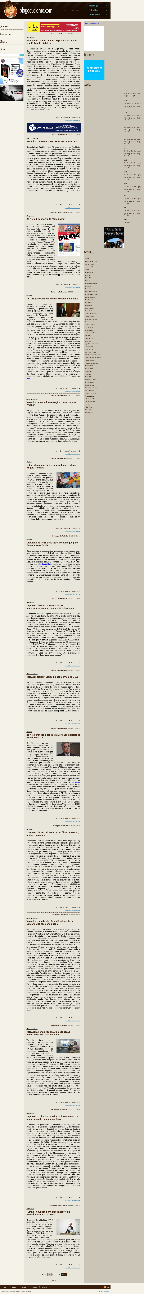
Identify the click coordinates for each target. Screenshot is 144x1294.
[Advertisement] (95, 450)
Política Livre (89, 368)
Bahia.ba (87, 280)
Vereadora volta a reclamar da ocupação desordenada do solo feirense (48, 1033)
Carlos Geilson (89, 311)
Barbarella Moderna (91, 283)
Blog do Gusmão (90, 297)
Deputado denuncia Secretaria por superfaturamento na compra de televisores (50, 606)
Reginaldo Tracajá (90, 379)
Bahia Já (87, 275)
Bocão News (88, 302)
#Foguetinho (30, 216)
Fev (132, 96)
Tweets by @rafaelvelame (91, 23)
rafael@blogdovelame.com (73, 120)
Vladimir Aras (89, 412)
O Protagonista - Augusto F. (93, 355)
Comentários (74, 117)
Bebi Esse (88, 286)
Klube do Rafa (89, 349)
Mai (138, 93)
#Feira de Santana (32, 138)
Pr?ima (64, 1274)
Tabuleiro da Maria (90, 393)
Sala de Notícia (89, 385)
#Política (29, 295)
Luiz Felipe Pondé (90, 352)
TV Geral (87, 404)
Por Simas (88, 374)
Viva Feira (88, 410)
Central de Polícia (90, 313)
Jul (131, 93)
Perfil (4, 1287)
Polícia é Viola (89, 366)
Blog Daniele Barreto (91, 291)
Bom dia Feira (89, 305)
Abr (125, 96)
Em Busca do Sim (90, 333)
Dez (125, 103)
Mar (128, 96)
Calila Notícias (89, 308)
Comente (65, 117)
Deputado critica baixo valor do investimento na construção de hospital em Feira (52, 1117)
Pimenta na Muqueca (91, 363)
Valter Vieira (88, 407)
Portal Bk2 (88, 377)
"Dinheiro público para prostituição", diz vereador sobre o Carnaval (48, 1213)
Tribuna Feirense (90, 401)
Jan (135, 96)
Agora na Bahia (89, 267)
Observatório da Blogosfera (93, 357)
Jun (134, 93)
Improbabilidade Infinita (92, 344)
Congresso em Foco (91, 319)
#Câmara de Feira (32, 399)
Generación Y (89, 341)
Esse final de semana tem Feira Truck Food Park (53, 141)
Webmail (44, 1287)
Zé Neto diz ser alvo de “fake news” (46, 219)
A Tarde (87, 258)
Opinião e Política (90, 360)
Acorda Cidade (89, 264)
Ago (128, 93)
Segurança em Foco (91, 388)
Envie (58, 117)
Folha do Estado (90, 338)
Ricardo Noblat (89, 382)
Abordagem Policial (90, 261)
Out (132, 103)
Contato (24, 1287)
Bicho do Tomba (90, 289)
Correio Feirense (90, 324)
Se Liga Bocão (74, 782)
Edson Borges (89, 327)
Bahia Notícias (89, 278)
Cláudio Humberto (90, 316)
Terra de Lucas (89, 396)
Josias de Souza (90, 346)
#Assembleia (30, 37)
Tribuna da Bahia (90, 399)
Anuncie (34, 1287)
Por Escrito (88, 371)
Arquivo (14, 1287)
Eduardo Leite (89, 330)
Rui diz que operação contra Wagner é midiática (52, 298)
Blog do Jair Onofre (90, 300)
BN (28, 378)
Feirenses (88, 335)
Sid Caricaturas (89, 390)
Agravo (87, 269)
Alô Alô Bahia (89, 272)
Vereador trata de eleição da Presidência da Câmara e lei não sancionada (50, 922)
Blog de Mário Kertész (91, 294)
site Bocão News (45, 564)
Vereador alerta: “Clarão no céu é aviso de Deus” (53, 677)
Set (125, 93)
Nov (128, 103)
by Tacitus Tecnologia (103, 1291)
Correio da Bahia (90, 322)
